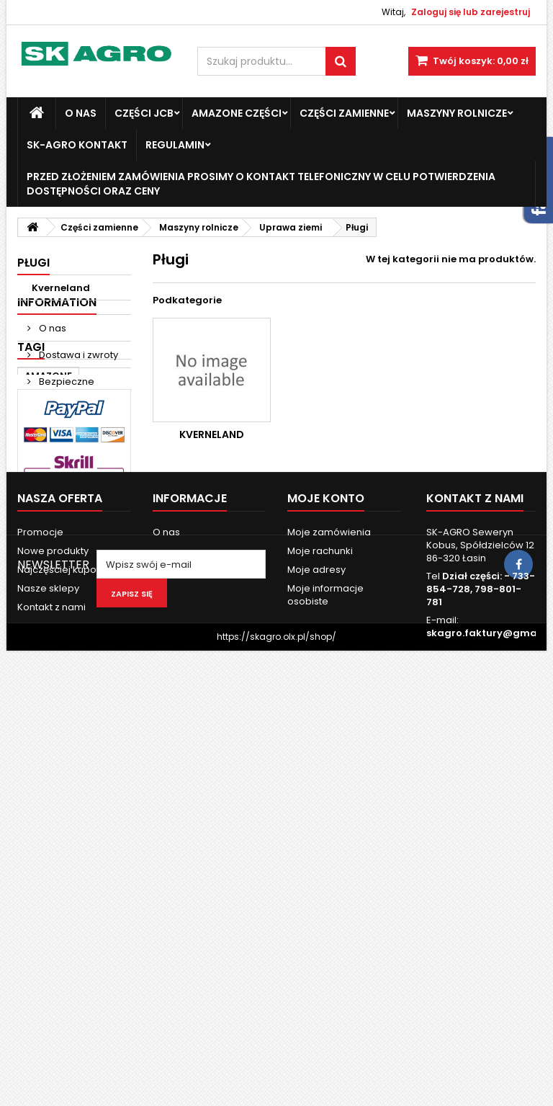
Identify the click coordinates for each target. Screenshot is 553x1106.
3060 (78, 618)
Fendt (79, 554)
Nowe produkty (53, 889)
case (36, 554)
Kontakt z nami (51, 946)
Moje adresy (316, 908)
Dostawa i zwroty (77, 378)
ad (31, 575)
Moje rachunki (320, 889)
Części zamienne (344, 113)
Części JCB (144, 113)
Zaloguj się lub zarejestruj (470, 12)
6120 (35, 640)
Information (56, 325)
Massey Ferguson (67, 532)
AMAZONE (48, 510)
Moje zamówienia (329, 871)
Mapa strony (46, 964)
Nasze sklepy (69, 444)
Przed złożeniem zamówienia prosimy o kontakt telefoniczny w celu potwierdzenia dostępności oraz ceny (261, 183)
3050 (37, 618)
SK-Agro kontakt (77, 145)
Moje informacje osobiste (325, 933)
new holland (55, 597)
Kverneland (61, 288)
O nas (80, 113)
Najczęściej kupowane (70, 908)
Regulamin (174, 145)
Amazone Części (237, 113)
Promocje (40, 871)
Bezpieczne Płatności (60, 411)
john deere (82, 575)
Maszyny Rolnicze (457, 113)
